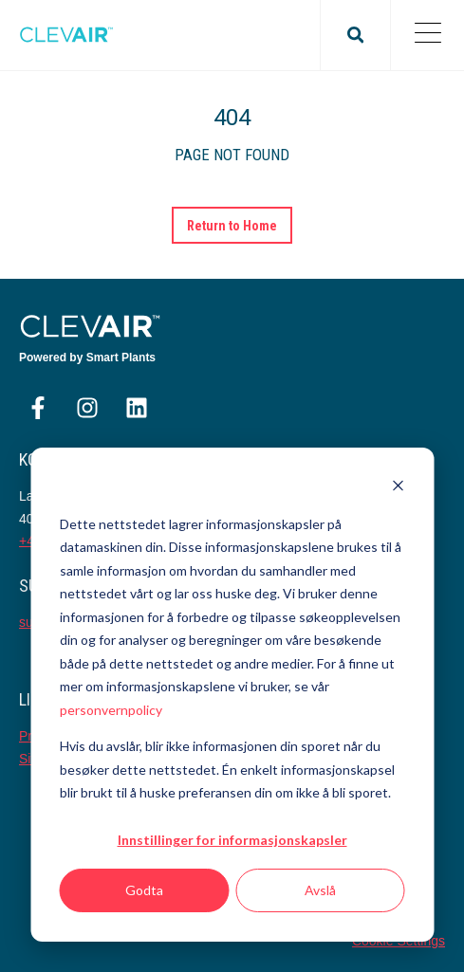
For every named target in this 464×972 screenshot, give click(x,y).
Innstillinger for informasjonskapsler (232, 840)
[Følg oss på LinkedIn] (137, 408)
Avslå (320, 890)
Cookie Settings (398, 940)
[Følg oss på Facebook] (38, 408)
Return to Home (232, 225)
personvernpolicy (111, 710)
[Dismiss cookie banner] (397, 488)
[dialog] (232, 695)
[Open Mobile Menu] (427, 35)
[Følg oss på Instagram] (87, 408)
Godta (144, 890)
